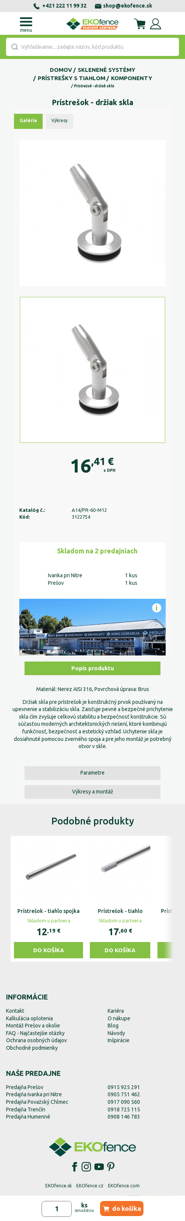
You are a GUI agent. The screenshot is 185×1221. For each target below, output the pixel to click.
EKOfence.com (124, 1185)
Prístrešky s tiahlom (71, 78)
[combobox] (92, 47)
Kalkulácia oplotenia (29, 1018)
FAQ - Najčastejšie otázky (35, 1033)
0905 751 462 (124, 1094)
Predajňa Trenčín (25, 1109)
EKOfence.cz (89, 1185)
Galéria (28, 120)
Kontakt (15, 1011)
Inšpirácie (119, 1040)
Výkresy (59, 120)
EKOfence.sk (58, 1185)
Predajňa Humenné (28, 1117)
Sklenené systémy (106, 70)
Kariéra (116, 1011)
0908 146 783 (124, 1117)
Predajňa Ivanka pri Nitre (34, 1094)
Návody (116, 1033)
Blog (113, 1026)
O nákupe (119, 1018)
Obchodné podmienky (32, 1048)
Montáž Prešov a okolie (33, 1026)
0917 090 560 (124, 1102)
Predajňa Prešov (24, 1087)
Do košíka (48, 950)
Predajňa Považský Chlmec (37, 1102)
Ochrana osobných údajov (36, 1040)
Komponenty (131, 78)
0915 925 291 (124, 1087)
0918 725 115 (124, 1109)
